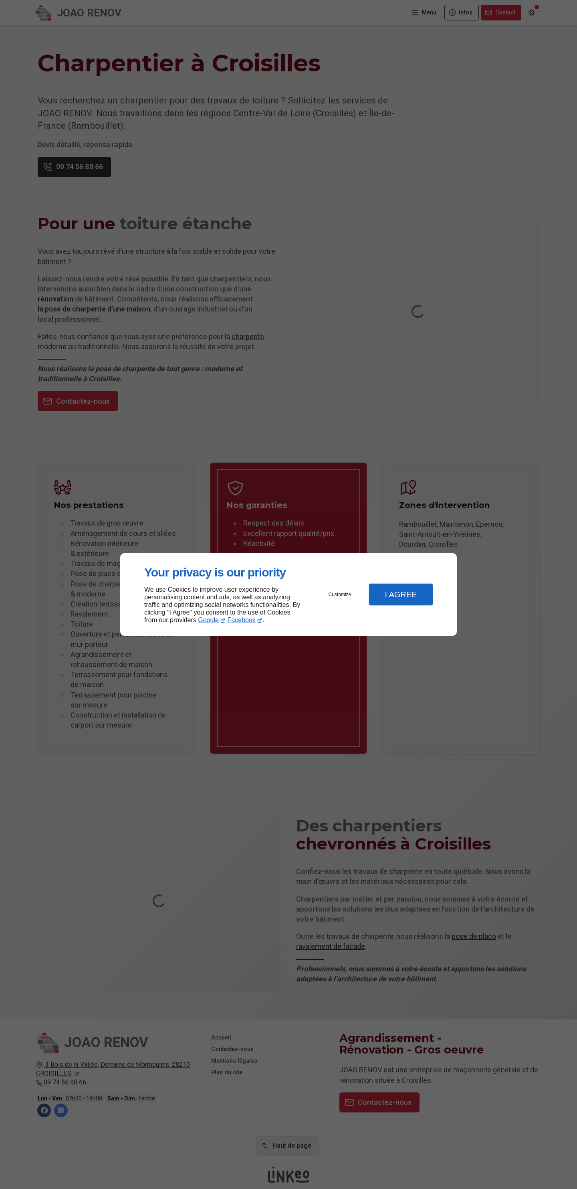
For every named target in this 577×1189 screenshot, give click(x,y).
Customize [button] (340, 594)
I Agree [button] (401, 594)
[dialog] (288, 594)
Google (208, 620)
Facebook (242, 620)
